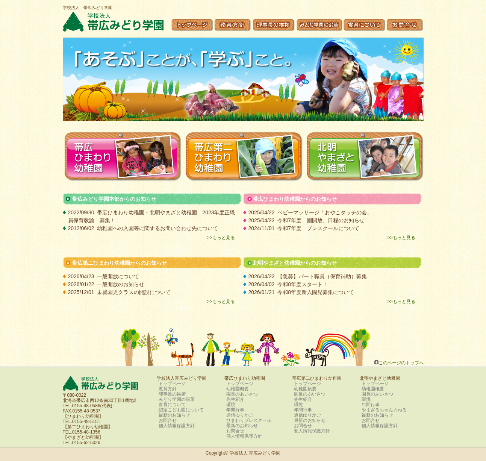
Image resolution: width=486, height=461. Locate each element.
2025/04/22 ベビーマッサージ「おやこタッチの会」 (310, 212)
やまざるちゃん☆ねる (384, 409)
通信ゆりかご (239, 415)
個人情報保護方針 (177, 425)
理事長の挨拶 (172, 394)
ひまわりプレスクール (248, 420)
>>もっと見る (221, 237)
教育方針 (168, 388)
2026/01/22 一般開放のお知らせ (106, 284)
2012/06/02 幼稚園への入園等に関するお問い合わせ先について (143, 228)
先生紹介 (235, 399)
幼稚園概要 (237, 388)
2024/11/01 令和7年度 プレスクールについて (304, 228)
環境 (230, 404)
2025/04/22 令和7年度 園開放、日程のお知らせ (309, 220)
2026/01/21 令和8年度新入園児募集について (301, 292)
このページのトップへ (401, 362)
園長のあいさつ (242, 394)
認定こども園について (181, 409)
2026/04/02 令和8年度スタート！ (288, 284)
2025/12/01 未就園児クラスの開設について (119, 292)
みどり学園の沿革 (177, 399)
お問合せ (168, 420)
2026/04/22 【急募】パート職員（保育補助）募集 (307, 276)
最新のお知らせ (174, 415)
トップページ (172, 383)
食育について (172, 404)
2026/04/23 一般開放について (103, 276)
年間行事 (235, 409)
